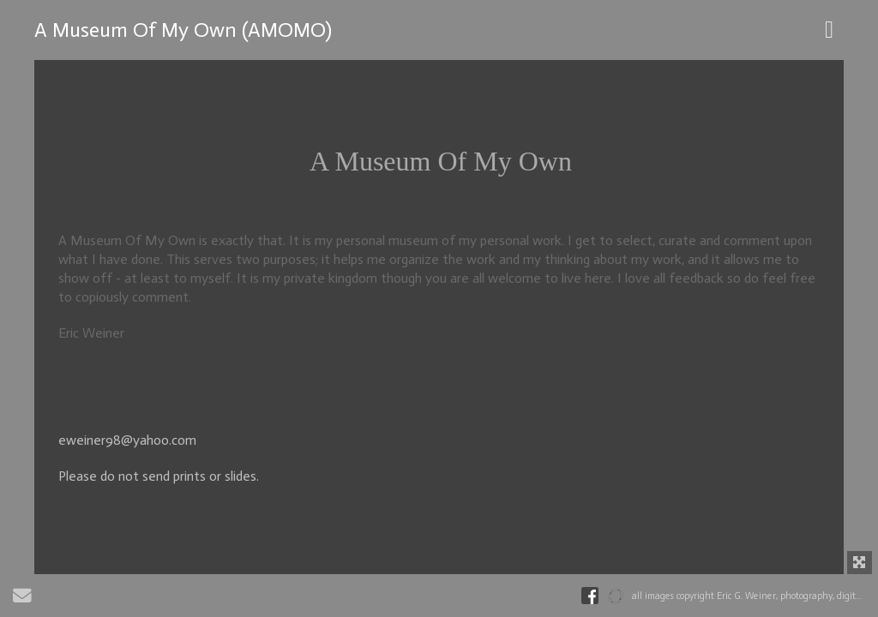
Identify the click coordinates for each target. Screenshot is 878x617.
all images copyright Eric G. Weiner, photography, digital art (755, 596)
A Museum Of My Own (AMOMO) (183, 29)
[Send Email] (22, 598)
